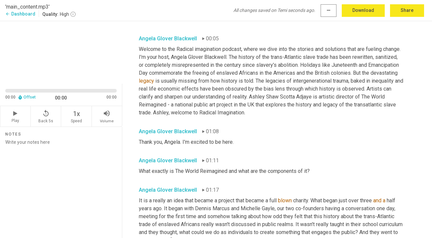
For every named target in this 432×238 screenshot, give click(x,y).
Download (363, 10)
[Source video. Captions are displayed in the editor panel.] (61, 51)
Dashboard (20, 14)
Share (407, 10)
